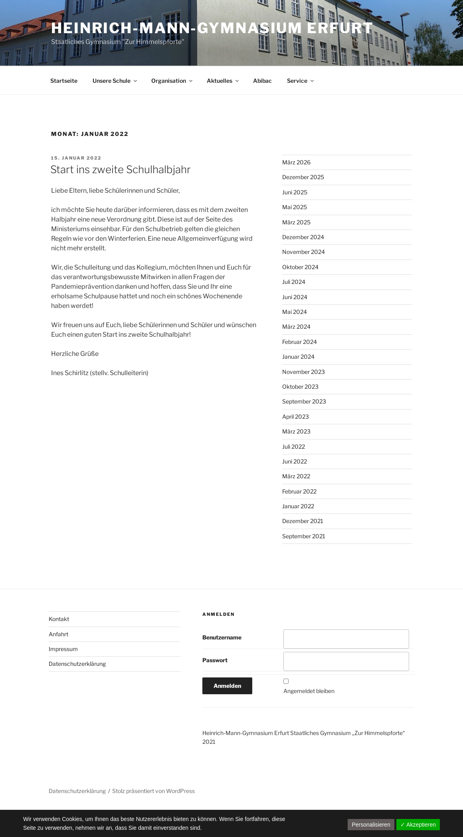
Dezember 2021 (302, 520)
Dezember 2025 (303, 177)
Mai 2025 (294, 207)
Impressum (63, 648)
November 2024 (303, 251)
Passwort (215, 660)
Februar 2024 (299, 341)
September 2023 (304, 401)
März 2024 (296, 326)
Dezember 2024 (303, 237)
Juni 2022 (294, 461)
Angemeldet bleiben (308, 690)
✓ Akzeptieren (418, 824)
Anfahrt (58, 634)
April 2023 (295, 416)
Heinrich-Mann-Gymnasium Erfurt (212, 28)
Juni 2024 (294, 297)
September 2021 (303, 536)
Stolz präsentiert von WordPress (153, 790)
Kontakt (59, 618)
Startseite (63, 80)
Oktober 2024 (300, 267)
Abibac (262, 80)
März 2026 (296, 162)
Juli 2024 (293, 281)
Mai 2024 (294, 311)
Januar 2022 (298, 506)
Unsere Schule (115, 80)
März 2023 (296, 431)
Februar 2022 (299, 491)
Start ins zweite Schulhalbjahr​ (120, 169)
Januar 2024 (298, 356)
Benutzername (221, 637)
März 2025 (296, 222)
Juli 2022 (293, 446)
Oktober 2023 (300, 386)
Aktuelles (223, 80)
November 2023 (303, 371)
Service (301, 80)
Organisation (172, 80)
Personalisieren (371, 824)
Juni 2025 (294, 192)
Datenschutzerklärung (77, 663)
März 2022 (296, 476)
